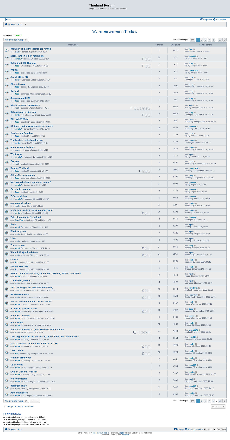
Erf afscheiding (18, 196)
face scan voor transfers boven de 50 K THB (34, 343)
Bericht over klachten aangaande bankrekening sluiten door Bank (45, 273)
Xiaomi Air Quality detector (24, 252)
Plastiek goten (18, 231)
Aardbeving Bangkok (21, 133)
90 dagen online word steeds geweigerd (31, 126)
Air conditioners (19, 392)
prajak (17, 52)
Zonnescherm (17, 245)
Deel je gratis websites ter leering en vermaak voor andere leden (44, 336)
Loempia (18, 35)
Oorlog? (14, 91)
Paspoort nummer (20, 315)
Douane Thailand (19, 168)
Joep (17, 66)
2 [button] (201, 39)
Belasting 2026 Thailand (23, 63)
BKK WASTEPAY (19, 119)
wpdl (17, 108)
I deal (13, 238)
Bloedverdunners (19, 294)
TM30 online (16, 350)
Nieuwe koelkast (19, 266)
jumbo (17, 115)
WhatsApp (16, 154)
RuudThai (19, 220)
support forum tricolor (101, 433)
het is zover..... (18, 322)
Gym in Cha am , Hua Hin (23, 371)
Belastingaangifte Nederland (25, 217)
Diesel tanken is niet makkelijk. (27, 56)
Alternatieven (17, 84)
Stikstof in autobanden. (22, 175)
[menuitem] (7, 20)
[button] (192, 40)
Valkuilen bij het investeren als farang (30, 49)
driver (17, 80)
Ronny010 (193, 295)
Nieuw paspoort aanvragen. (25, 105)
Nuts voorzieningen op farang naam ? (30, 182)
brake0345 (193, 70)
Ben (190, 49)
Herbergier (19, 290)
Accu (13, 224)
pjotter (191, 119)
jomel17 (18, 59)
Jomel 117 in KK (19, 77)
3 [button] (205, 39)
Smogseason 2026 (20, 98)
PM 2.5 (14, 70)
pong (191, 84)
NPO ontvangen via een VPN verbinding (31, 287)
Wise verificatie (18, 378)
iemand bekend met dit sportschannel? (31, 301)
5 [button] (213, 39)
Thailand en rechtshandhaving (26, 140)
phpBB (122, 433)
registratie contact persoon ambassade (31, 210)
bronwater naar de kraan (23, 308)
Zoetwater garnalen (20, 280)
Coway (14, 259)
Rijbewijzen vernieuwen (23, 112)
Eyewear (15, 161)
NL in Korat (16, 364)
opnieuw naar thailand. (22, 147)
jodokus (192, 105)
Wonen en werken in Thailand (115, 31)
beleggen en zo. (18, 385)
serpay (17, 150)
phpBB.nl (125, 435)
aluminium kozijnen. (21, 203)
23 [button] (220, 39)
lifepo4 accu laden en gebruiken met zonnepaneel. (37, 329)
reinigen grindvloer (20, 357)
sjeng (191, 176)
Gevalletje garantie (20, 189)
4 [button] (209, 39)
